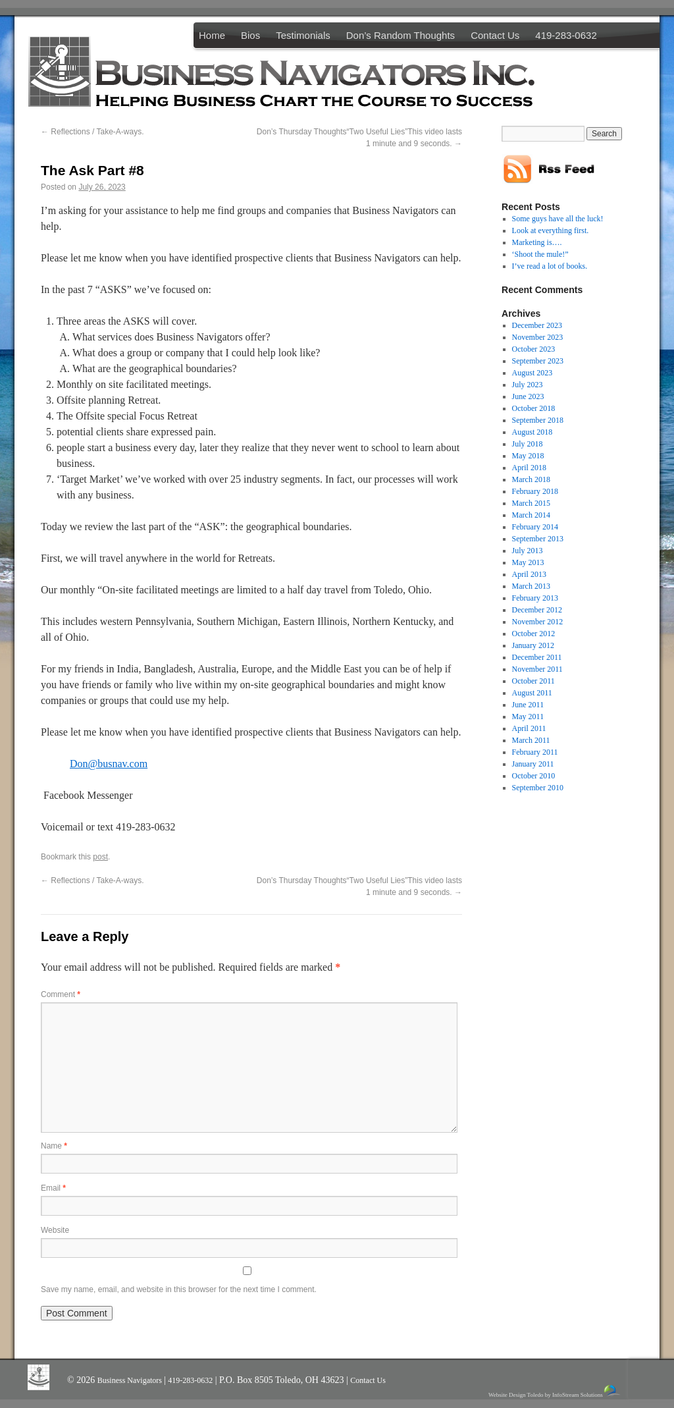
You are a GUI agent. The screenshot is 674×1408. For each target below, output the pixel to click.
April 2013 (529, 574)
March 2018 (531, 479)
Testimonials (303, 35)
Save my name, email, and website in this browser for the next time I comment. (179, 1289)
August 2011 (532, 692)
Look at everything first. (550, 230)
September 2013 (537, 538)
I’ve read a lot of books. (550, 266)
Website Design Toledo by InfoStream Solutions (555, 1391)
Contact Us (495, 35)
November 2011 (537, 669)
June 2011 (528, 704)
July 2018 (527, 443)
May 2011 (528, 716)
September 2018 (537, 420)
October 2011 (533, 681)
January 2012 (533, 645)
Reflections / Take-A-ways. (92, 131)
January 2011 (533, 764)
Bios (250, 35)
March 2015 (531, 503)
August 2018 (532, 432)
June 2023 (528, 396)
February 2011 (535, 752)
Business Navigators (130, 1380)
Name (54, 1146)
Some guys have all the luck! (558, 218)
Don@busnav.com (108, 763)
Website (55, 1230)
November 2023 (537, 337)
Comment (60, 994)
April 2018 (529, 467)
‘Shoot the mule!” (540, 254)
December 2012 (537, 609)
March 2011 (531, 740)
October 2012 (534, 633)
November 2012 (537, 621)
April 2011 (529, 728)
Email (53, 1188)
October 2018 (534, 408)
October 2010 (534, 775)
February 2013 (535, 598)
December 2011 (537, 657)
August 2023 (532, 372)
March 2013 (531, 586)
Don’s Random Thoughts (400, 35)
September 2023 (537, 361)
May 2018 (528, 455)
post (100, 856)
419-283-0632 (565, 35)
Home (212, 35)
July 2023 (527, 384)
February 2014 (535, 526)
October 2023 (534, 349)
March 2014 (531, 515)
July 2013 (527, 550)
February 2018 (535, 491)
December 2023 (537, 325)
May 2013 (528, 562)
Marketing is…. (537, 242)
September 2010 (537, 787)
